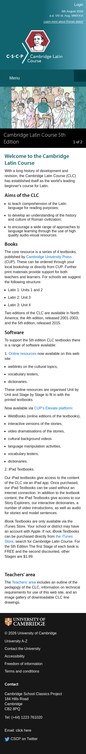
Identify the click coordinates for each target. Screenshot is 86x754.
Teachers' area (24, 582)
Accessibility (15, 656)
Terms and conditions (22, 671)
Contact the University (23, 649)
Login (78, 5)
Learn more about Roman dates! (63, 21)
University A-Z (16, 641)
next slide (79, 98)
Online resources (22, 354)
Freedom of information (23, 664)
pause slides (41, 106)
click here (23, 730)
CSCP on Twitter (21, 739)
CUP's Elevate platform (53, 408)
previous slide (4, 98)
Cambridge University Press (49, 257)
